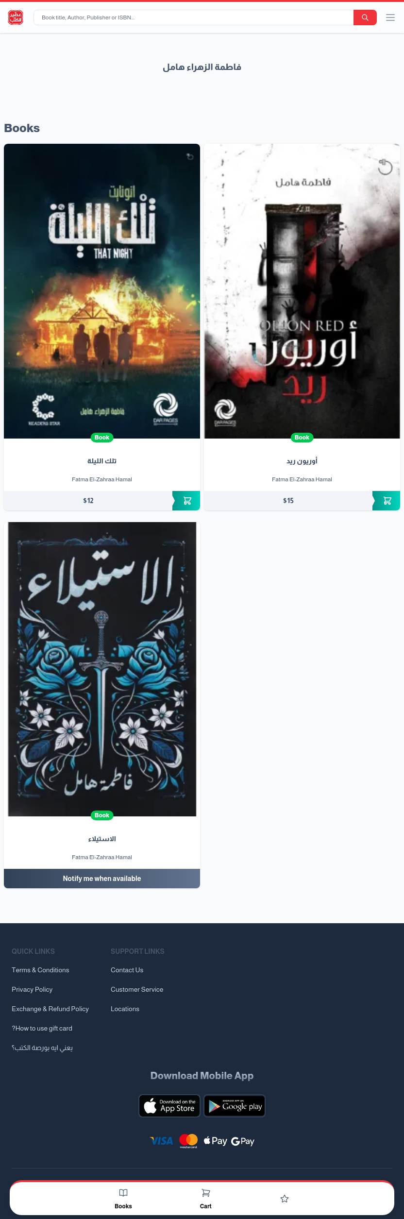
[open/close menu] (390, 17)
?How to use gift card (42, 1028)
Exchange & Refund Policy (50, 1009)
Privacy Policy (32, 989)
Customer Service (137, 989)
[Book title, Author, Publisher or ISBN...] (195, 17)
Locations (125, 1009)
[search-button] (365, 17)
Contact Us (127, 970)
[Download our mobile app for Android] (234, 1105)
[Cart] (206, 1193)
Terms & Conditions (40, 970)
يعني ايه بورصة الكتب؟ (42, 1047)
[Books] (123, 1193)
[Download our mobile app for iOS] (169, 1105)
